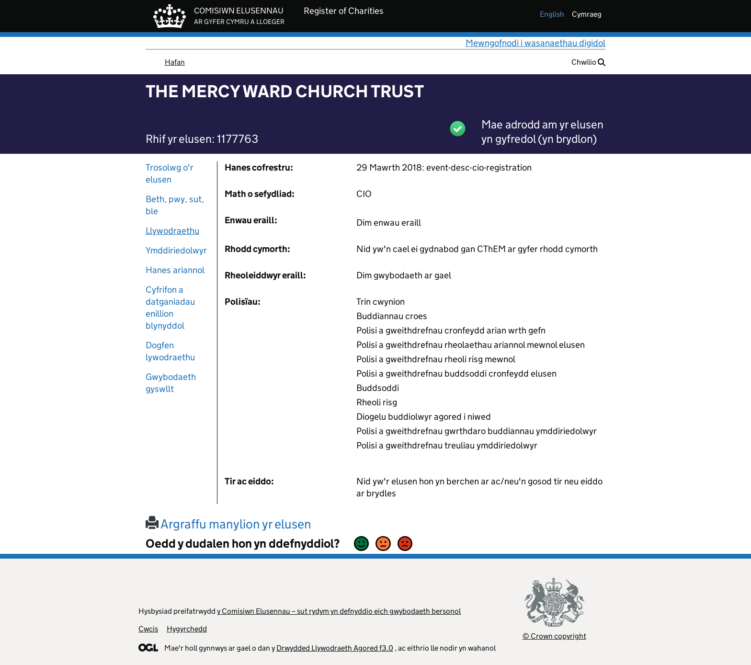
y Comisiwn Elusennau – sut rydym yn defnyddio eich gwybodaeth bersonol (339, 611)
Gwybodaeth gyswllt (171, 382)
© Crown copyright (554, 636)
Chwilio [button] (588, 62)
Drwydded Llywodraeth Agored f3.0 (334, 648)
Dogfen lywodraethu (170, 351)
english (552, 14)
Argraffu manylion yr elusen (228, 524)
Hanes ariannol (175, 269)
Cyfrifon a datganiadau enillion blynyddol (170, 307)
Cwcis (148, 628)
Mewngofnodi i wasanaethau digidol (535, 42)
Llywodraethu (172, 230)
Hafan (175, 62)
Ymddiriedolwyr (176, 250)
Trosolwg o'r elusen (169, 173)
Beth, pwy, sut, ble (175, 205)
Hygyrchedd (187, 628)
